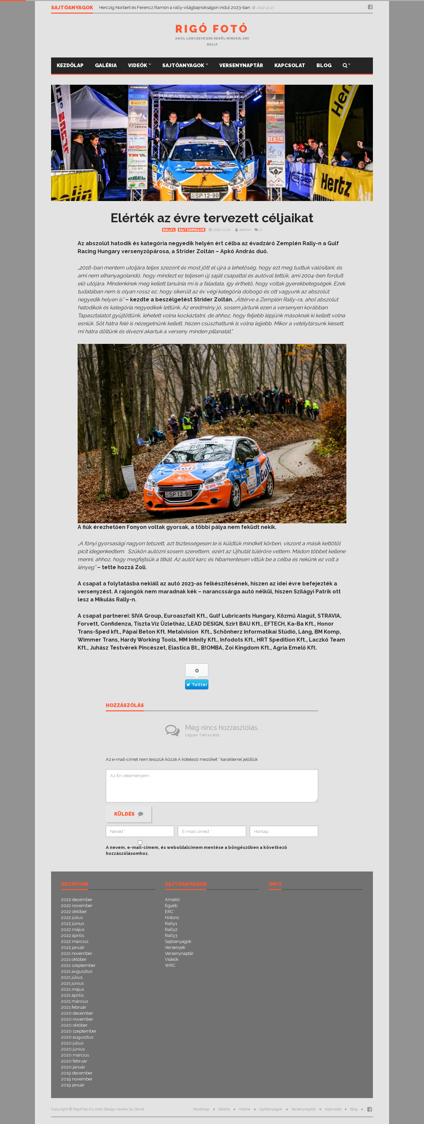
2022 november (77, 905)
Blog (324, 65)
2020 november (77, 1019)
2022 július (72, 917)
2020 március (75, 1055)
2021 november (76, 953)
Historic (172, 917)
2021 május (72, 989)
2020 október (74, 1025)
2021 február (73, 1007)
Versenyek (175, 947)
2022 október (74, 911)
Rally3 (171, 935)
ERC (169, 911)
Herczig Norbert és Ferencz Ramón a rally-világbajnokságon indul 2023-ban (175, 7)
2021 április (72, 995)
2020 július (72, 1043)
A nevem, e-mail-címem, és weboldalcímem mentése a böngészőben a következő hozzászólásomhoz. (196, 850)
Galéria (106, 65)
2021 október (74, 959)
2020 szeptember (79, 1031)
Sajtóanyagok (183, 65)
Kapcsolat (289, 65)
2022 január (73, 947)
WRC (170, 965)
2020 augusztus (77, 1037)
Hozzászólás (125, 705)
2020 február (74, 1061)
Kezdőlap (70, 65)
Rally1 (169, 230)
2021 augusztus (76, 971)
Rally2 (171, 929)
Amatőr (172, 899)
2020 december (77, 1013)
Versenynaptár (241, 65)
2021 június (72, 983)
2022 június (72, 923)
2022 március (74, 941)
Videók (138, 65)
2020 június (73, 1049)
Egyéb (171, 905)
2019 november (77, 1078)
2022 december (77, 899)
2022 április (72, 935)
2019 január (73, 1084)
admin (245, 230)
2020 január (73, 1067)
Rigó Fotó (212, 29)
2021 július (71, 977)
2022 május (72, 929)
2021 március (74, 1001)
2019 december (77, 1073)
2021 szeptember (78, 965)
